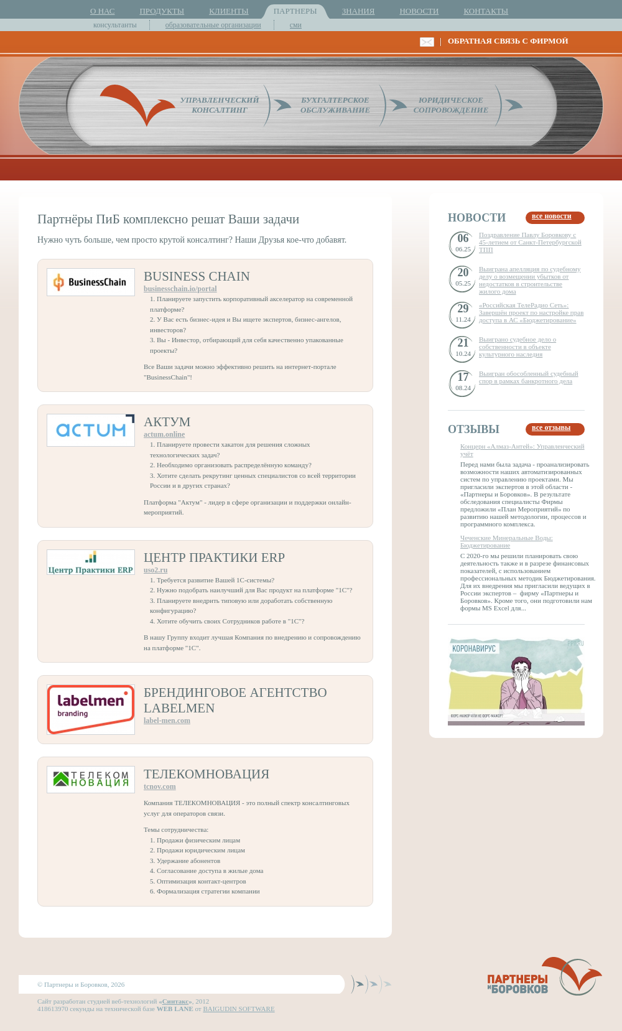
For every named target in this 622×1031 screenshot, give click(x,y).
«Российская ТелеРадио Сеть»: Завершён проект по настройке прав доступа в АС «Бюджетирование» (531, 312)
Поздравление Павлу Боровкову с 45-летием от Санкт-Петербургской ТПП (530, 242)
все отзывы (551, 427)
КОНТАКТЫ (485, 11)
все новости (552, 216)
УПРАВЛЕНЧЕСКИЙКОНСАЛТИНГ (219, 104)
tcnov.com (160, 786)
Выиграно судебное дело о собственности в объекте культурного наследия (517, 346)
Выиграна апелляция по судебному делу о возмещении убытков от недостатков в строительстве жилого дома (530, 280)
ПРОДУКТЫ (161, 11)
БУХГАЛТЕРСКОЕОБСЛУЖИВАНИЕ (335, 104)
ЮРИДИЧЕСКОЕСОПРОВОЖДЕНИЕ (451, 104)
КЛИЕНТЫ (228, 11)
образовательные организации (213, 25)
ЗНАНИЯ (358, 11)
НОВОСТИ (419, 11)
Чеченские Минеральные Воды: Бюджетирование (506, 541)
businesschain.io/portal (180, 288)
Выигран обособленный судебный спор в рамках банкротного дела (528, 377)
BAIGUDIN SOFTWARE (238, 1008)
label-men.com (167, 720)
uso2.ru (155, 570)
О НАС (102, 11)
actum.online (164, 434)
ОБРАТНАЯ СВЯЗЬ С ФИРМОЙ (508, 40)
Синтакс (175, 1001)
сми (296, 25)
